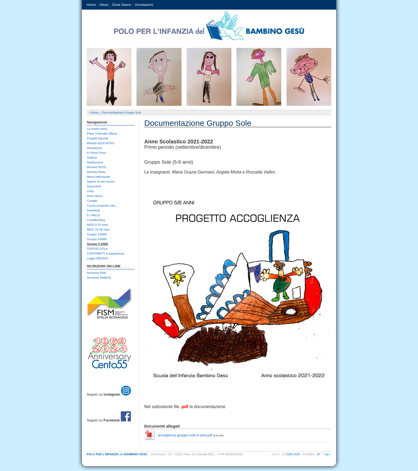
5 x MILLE (93, 215)
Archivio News (96, 172)
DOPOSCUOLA (97, 248)
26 (318, 454)
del (117, 454)
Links (90, 191)
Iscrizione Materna (99, 277)
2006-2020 (293, 454)
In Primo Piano (96, 152)
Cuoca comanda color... (102, 205)
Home (91, 5)
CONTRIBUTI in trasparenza (105, 253)
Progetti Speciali (97, 138)
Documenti (94, 186)
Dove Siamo (121, 5)
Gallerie (92, 157)
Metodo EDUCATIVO (100, 143)
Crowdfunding (96, 220)
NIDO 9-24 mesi (97, 224)
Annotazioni (144, 5)
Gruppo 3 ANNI (97, 234)
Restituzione (95, 162)
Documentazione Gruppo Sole (121, 112)
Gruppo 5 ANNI (97, 243)
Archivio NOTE (96, 167)
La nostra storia (97, 128)
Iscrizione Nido (96, 272)
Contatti (92, 200)
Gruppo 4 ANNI (97, 239)
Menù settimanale (98, 176)
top (327, 454)
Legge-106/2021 (97, 258)
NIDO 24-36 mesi (98, 229)
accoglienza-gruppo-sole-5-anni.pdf (185, 435)
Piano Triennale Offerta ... (103, 133)
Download (93, 210)
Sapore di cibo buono (101, 181)
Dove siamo (94, 196)
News (104, 5)
